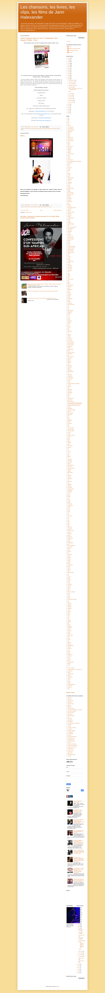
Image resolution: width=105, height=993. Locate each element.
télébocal (69, 644)
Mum (68, 497)
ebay (68, 308)
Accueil (41, 210)
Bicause (69, 195)
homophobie (69, 376)
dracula (68, 301)
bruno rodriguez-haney (71, 207)
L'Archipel (69, 724)
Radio (68, 571)
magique (39, 206)
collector (69, 259)
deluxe (68, 292)
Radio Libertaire (70, 572)
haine (68, 364)
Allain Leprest (70, 146)
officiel (68, 511)
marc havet (69, 466)
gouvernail (69, 358)
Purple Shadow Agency (73, 50)
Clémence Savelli (27, 128)
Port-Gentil (69, 554)
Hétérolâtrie (69, 370)
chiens (68, 243)
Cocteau (69, 256)
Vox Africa (69, 755)
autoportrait (69, 182)
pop (68, 553)
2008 (69, 112)
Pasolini (69, 532)
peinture (69, 539)
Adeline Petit (69, 131)
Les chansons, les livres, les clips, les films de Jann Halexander (47, 12)
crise (68, 273)
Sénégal (69, 605)
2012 (69, 105)
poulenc (69, 557)
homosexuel (69, 379)
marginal (69, 469)
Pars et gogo (69, 527)
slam (68, 615)
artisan (68, 173)
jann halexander (36, 128)
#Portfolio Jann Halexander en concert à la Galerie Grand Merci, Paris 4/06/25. (42, 291)
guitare (68, 359)
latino (68, 424)
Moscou (69, 494)
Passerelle (69, 533)
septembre (55, 128)
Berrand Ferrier (70, 192)
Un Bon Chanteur (70, 667)
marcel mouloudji (70, 468)
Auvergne (69, 183)
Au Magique (69, 179)
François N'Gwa (70, 344)
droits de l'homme (70, 304)
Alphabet (69, 150)
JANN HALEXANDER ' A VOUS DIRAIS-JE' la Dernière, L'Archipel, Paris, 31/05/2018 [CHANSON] (78, 842)
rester (68, 590)
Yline (68, 688)
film (68, 328)
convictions (69, 268)
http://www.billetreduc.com (44, 113)
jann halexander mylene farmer (73, 405)
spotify (68, 624)
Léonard (69, 436)
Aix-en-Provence (70, 140)
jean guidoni (69, 408)
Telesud (68, 647)
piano (68, 544)
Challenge (69, 231)
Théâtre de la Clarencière (72, 745)
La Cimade (69, 729)
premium (69, 562)
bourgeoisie (69, 201)
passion (68, 535)
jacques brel (69, 399)
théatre (68, 651)
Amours (68, 156)
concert (32, 128)
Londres (69, 451)
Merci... (23, 136)
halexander (69, 365)
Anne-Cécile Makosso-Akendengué (74, 161)
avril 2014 (71, 96)
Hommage (69, 374)
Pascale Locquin (70, 530)
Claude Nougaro (70, 249)
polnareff (69, 551)
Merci (42, 206)
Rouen (68, 596)
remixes (69, 582)
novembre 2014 (72, 81)
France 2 (69, 337)
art (67, 171)
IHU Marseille (70, 720)
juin (68, 417)
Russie (68, 597)
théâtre (58, 128)
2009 (69, 111)
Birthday (69, 197)
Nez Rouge (69, 503)
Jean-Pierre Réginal (43, 128)
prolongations (70, 565)
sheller (68, 609)
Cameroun (69, 215)
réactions (69, 577)
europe (68, 317)
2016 (69, 75)
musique (48, 128)
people (68, 541)
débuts (68, 282)
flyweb (68, 329)
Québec (69, 568)
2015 (69, 77)
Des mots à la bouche (71, 711)
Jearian (68, 411)
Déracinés (69, 294)
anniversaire (69, 162)
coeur (68, 258)
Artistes (68, 174)
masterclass (69, 478)
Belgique (69, 191)
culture (68, 276)
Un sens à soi (70, 751)
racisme (69, 569)
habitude (69, 362)
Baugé (68, 189)
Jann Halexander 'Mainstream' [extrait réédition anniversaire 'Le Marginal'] (74, 403)
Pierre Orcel (69, 547)
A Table (68, 125)
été (30, 206)
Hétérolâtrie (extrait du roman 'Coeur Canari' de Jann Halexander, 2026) (41, 298)
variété (22, 129)
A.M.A (70, 46)
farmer (68, 323)
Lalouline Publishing (71, 730)
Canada (69, 216)
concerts (69, 264)
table (68, 636)
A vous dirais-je (70, 127)
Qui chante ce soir (71, 738)
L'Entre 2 (69, 726)
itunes (68, 396)
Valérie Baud (69, 676)
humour (68, 382)
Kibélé (68, 421)
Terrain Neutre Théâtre (71, 744)
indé (68, 388)
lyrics (68, 454)
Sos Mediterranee (70, 739)
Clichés (68, 253)
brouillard (69, 206)
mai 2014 (71, 95)
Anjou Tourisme (70, 700)
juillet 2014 (71, 87)
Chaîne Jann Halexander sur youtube (74, 709)
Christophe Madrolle (71, 246)
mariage (69, 471)
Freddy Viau (69, 346)
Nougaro (69, 506)
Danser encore (70, 279)
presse (68, 563)
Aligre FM (69, 699)
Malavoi (68, 463)
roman (68, 594)
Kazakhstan (69, 420)
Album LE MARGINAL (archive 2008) (77, 802)
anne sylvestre (70, 159)
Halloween (69, 367)
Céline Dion (69, 230)
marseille (69, 477)
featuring (69, 326)
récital (50, 206)
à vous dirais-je (70, 128)
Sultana (68, 633)
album (68, 143)
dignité (68, 297)
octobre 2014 (71, 83)
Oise (68, 512)
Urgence (69, 675)
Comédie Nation (70, 261)
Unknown (71, 52)
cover (68, 271)
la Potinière (69, 423)
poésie (68, 550)
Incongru (69, 386)
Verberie (69, 682)
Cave (68, 225)
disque (68, 300)
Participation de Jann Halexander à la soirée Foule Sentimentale (77, 811)
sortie (68, 617)
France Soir (69, 340)
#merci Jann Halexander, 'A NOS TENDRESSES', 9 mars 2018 (78, 831)
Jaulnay (68, 406)
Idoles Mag (69, 718)
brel (68, 203)
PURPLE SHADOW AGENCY (74, 48)
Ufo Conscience (70, 750)
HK (68, 373)
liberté (68, 439)
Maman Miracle (70, 465)
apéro (68, 165)
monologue (69, 490)
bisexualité (69, 198)
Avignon (69, 186)
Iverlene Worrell (70, 398)
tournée (68, 660)
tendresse (69, 648)
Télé (68, 641)
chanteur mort (70, 235)
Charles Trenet (70, 237)
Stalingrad (69, 626)
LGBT (68, 438)
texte (68, 650)
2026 (69, 58)
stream (68, 629)
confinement (69, 267)
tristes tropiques (70, 662)
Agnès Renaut (70, 139)
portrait (68, 556)
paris (51, 128)
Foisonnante (69, 331)
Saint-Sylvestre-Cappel (71, 599)
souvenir (69, 620)
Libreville (69, 442)
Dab (68, 277)
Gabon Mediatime (70, 715)
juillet (68, 415)
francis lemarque (70, 341)
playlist (68, 548)
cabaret (25, 206)
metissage (69, 484)
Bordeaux (69, 200)
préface (68, 560)
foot (68, 332)
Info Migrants (69, 721)
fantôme (69, 322)
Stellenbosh (69, 627)
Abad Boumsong (70, 130)
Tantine (68, 639)
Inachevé (69, 385)
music (68, 499)
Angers (68, 158)
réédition (69, 579)
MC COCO (69, 481)
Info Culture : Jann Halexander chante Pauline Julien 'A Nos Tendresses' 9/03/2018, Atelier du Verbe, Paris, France (78, 859)
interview (69, 394)
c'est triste (69, 209)
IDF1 (68, 717)
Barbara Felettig (70, 188)
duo (68, 306)
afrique (68, 136)
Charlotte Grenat (70, 238)
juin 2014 (71, 93)
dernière (69, 295)
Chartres (69, 240)
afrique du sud (70, 137)
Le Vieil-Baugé (70, 733)
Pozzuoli (69, 559)
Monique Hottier (46, 206)
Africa (68, 134)
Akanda (68, 142)
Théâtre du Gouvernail (71, 747)
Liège (68, 444)
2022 (69, 65)
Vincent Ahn (69, 685)
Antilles (68, 164)
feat (68, 325)
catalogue (69, 222)
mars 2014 (71, 98)
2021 (69, 66)
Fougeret (69, 335)
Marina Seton (70, 472)
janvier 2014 (71, 102)
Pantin (68, 521)
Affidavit (69, 133)
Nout (68, 508)
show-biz (69, 611)
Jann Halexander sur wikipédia (73, 723)
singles (68, 614)
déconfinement (70, 285)
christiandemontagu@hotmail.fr (44, 117)
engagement (69, 311)
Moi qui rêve (69, 487)
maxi (68, 480)
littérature (69, 447)
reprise (68, 587)
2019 (69, 70)
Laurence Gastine (70, 430)
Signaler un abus (70, 692)
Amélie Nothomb (70, 153)
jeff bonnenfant (70, 412)
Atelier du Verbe (70, 177)
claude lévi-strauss (71, 247)
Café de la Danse (70, 212)
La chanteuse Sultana (71, 727)
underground (69, 670)
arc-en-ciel (69, 167)
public (68, 566)
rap (68, 574)
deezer (68, 288)
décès (68, 283)
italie (68, 395)
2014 (69, 78)
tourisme (69, 659)
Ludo (68, 453)
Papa (68, 523)
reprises (69, 588)
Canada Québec (70, 218)
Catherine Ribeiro (70, 224)
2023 (69, 63)
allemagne (69, 147)
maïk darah (69, 460)
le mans (69, 432)
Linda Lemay (69, 445)
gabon (68, 350)
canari (68, 219)
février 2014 (71, 100)
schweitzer (69, 603)
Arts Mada (69, 702)
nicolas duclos (70, 505)
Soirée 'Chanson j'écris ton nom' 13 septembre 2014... (75, 89)
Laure (68, 426)
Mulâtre (68, 496)
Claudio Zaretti (70, 250)
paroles (68, 526)
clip (68, 255)
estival (28, 206)
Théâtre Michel (70, 748)
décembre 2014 (72, 80)
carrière (68, 221)
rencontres (69, 584)
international (69, 392)
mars (68, 474)
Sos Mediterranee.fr (71, 741)
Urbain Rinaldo (70, 673)
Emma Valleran (70, 310)
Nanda (68, 502)
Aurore (68, 180)
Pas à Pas (69, 529)
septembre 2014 (72, 85)
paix (68, 520)
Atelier (68, 176)
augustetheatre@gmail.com (41, 111)
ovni (68, 517)
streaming (69, 630)
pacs (68, 518)
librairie (68, 441)
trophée (68, 663)
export (68, 319)
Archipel (69, 168)
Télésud (69, 742)
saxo (68, 600)
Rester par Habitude (71, 591)
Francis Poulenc (70, 343)
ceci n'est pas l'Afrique (71, 227)
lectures (69, 433)
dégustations (69, 289)
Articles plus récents (25, 210)
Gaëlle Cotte (69, 353)
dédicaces (69, 286)
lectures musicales (71, 435)
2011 (69, 107)
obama (68, 509)
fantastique (69, 320)
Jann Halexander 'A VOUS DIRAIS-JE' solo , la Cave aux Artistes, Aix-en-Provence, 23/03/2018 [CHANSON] (78, 870)
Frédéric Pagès (70, 349)
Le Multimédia (70, 732)
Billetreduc (69, 706)
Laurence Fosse (70, 429)
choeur (68, 244)
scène (68, 602)
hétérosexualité (70, 371)
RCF (68, 575)
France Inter (69, 338)
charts (68, 241)
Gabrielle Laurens (70, 352)
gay (68, 355)
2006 (68, 119)
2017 (69, 73)
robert (68, 593)
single (68, 612)
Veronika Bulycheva (71, 684)
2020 (69, 68)
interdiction (69, 391)
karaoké (69, 418)
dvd (68, 307)
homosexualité (70, 377)
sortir (68, 618)
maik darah (69, 459)
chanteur (69, 234)
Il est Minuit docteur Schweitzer (73, 383)
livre (68, 450)
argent (68, 170)
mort (68, 493)
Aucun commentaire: (34, 126)
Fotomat (69, 334)
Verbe (68, 681)
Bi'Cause (69, 705)
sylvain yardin (70, 635)
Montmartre (69, 491)
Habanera (69, 361)
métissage (69, 486)
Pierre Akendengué (71, 545)
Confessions (69, 265)
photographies (70, 542)
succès (68, 632)
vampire (69, 678)
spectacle (69, 621)
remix (68, 581)
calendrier (69, 213)
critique (68, 274)
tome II (68, 657)
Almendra (69, 149)
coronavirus (69, 270)
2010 (69, 109)
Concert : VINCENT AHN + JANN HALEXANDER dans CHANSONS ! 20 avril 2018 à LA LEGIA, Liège (78, 852)
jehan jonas (69, 414)
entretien (69, 313)
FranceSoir (69, 714)
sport (68, 623)
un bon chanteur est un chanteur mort (74, 669)
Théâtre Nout (70, 654)
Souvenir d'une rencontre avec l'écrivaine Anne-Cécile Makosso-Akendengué (78, 880)
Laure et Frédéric (70, 427)
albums (68, 144)
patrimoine (69, 536)
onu (68, 514)
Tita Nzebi (69, 656)
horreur (68, 380)
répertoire (69, 585)
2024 (69, 61)
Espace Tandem (70, 712)
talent (68, 638)
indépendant (69, 389)
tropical (68, 665)
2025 (69, 59)
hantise (68, 368)
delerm (68, 291)
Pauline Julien (70, 538)
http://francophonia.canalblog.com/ (44, 120)
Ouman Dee (69, 515)
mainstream (69, 462)
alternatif (69, 152)
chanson (69, 232)
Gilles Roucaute (70, 356)
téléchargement (70, 645)
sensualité (69, 606)
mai (68, 457)
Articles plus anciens (58, 210)
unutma (68, 672)
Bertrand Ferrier (70, 194)
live (68, 448)
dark (68, 280)
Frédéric (69, 347)
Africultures (69, 697)
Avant (68, 185)
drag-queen (69, 303)
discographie (69, 298)
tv (67, 666)
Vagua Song (69, 752)
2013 (69, 104)
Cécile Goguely (70, 228)
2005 (68, 118)
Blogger (57, 986)
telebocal (69, 642)
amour (68, 155)
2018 (69, 71)
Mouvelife (69, 735)
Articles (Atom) (29, 212)
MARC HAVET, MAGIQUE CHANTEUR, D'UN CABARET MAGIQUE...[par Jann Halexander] (78, 821)
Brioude (68, 204)
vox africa (69, 687)
